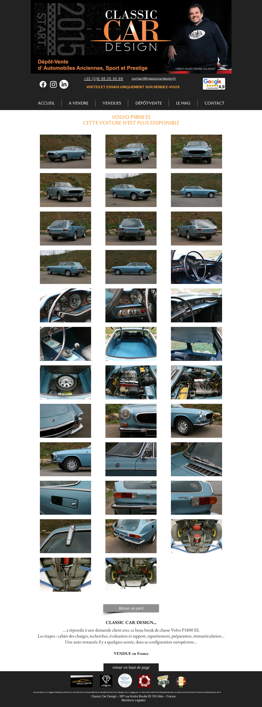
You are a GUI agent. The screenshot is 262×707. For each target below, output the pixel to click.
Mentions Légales (133, 700)
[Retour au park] (131, 608)
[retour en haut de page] (131, 667)
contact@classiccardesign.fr (154, 78)
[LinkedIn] (63, 84)
